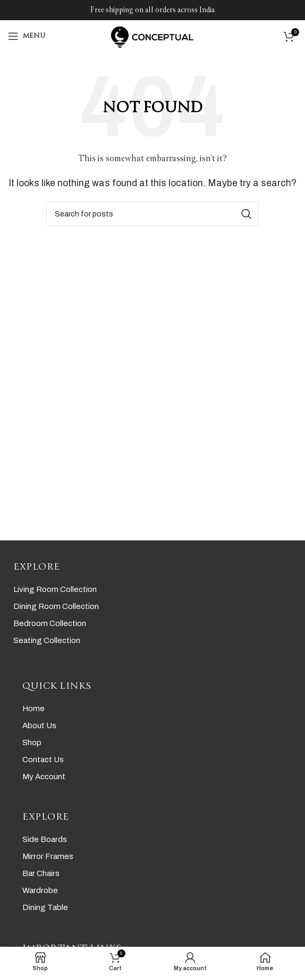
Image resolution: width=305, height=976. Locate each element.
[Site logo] (152, 35)
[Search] (152, 214)
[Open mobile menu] (26, 36)
